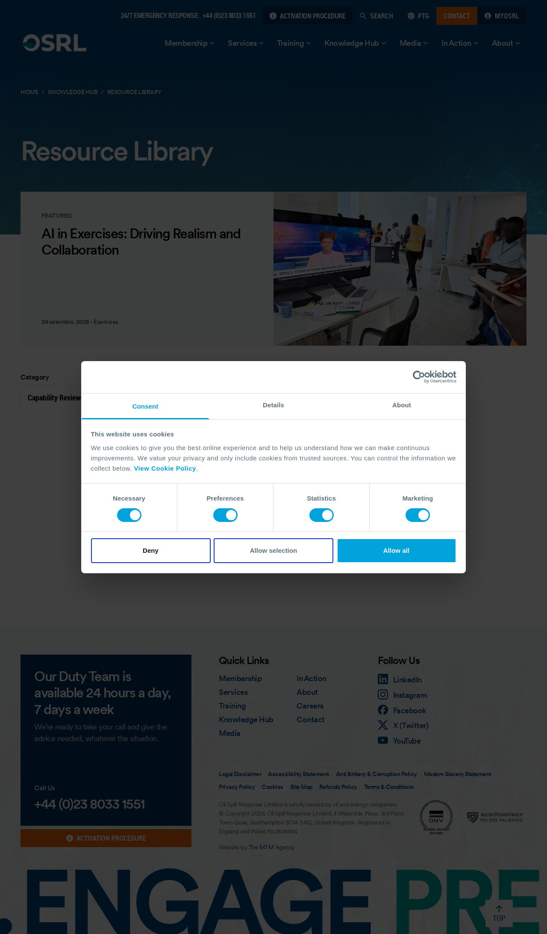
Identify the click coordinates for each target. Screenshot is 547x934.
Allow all (396, 550)
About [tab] (401, 404)
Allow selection (273, 550)
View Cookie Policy (165, 467)
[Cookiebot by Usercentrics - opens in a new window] (419, 377)
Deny (151, 550)
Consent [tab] (145, 405)
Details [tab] (273, 404)
